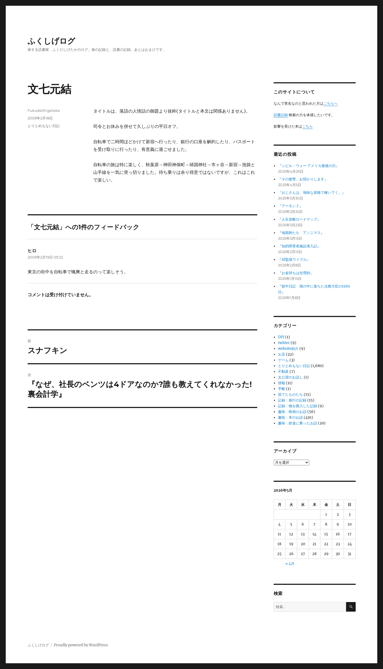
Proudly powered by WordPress (81, 645)
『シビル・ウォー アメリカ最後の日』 (308, 165)
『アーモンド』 (290, 206)
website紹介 (288, 348)
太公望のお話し (290, 377)
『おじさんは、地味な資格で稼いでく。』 (312, 192)
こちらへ (330, 103)
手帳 (281, 388)
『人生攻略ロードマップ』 (299, 219)
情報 (281, 383)
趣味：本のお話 (290, 417)
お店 (281, 354)
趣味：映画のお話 (292, 411)
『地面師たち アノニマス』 (301, 232)
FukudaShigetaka (44, 110)
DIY (281, 337)
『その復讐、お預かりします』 (303, 179)
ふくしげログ (51, 41)
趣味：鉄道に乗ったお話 (297, 423)
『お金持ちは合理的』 (296, 273)
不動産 (283, 371)
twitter (284, 343)
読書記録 (281, 115)
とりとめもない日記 (44, 126)
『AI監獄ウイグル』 (294, 259)
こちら (307, 126)
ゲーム (283, 360)
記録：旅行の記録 (292, 400)
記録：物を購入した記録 (297, 406)
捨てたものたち (290, 394)
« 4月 (289, 563)
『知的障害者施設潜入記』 (299, 246)
